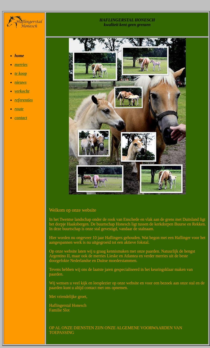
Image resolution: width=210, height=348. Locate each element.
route (19, 109)
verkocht (22, 91)
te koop (21, 73)
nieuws (21, 82)
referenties (24, 100)
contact (21, 117)
